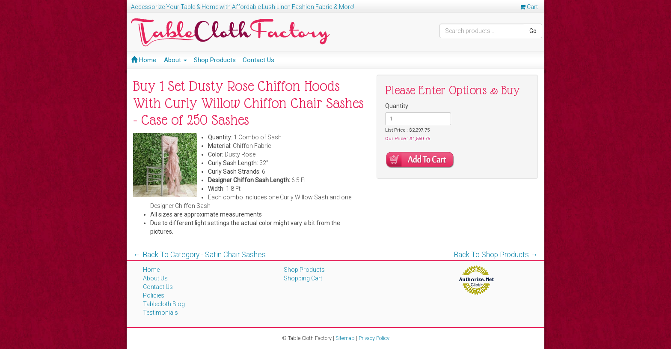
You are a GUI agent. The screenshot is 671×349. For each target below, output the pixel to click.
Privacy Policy (374, 338)
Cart (529, 6)
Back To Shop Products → (496, 254)
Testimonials (160, 312)
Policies (153, 295)
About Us (155, 278)
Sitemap (345, 338)
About (175, 60)
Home (143, 60)
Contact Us (258, 60)
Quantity (396, 105)
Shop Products (215, 60)
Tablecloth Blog (164, 304)
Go (533, 30)
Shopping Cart (303, 278)
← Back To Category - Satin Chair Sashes (199, 254)
